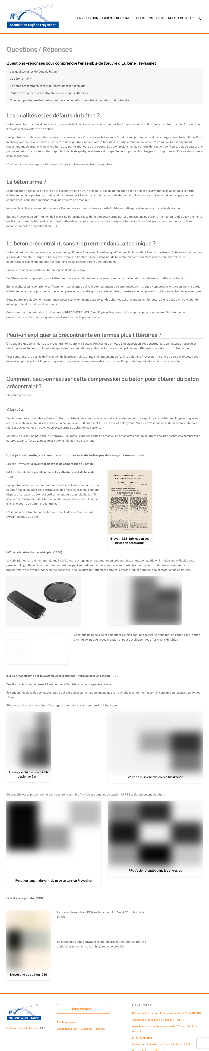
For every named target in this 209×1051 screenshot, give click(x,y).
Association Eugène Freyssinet (24, 1028)
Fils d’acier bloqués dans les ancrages (155, 871)
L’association (87, 18)
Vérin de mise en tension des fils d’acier (155, 777)
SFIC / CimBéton (142, 1038)
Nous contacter (181, 18)
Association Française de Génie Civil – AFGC (158, 1020)
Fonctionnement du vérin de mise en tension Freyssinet (53, 881)
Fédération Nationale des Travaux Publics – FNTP (161, 1045)
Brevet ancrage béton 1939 (28, 975)
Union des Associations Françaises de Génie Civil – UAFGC (166, 1013)
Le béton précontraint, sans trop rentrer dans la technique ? (48, 86)
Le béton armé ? (20, 78)
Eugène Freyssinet (117, 18)
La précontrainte (150, 18)
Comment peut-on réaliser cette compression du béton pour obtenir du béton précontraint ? (69, 100)
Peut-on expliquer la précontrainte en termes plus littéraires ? (50, 93)
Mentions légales (67, 1022)
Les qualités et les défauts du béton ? (34, 71)
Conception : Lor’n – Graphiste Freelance (81, 1029)
